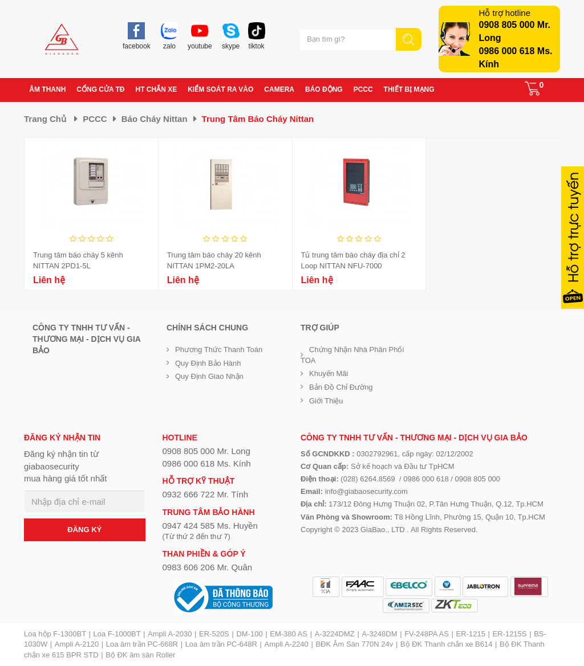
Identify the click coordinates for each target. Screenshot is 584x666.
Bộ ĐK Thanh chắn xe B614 (446, 644)
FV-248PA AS (426, 634)
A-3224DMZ (335, 634)
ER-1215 (470, 634)
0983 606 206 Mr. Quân (208, 567)
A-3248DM (379, 634)
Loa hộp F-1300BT (55, 634)
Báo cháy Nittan (154, 119)
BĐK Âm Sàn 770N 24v (354, 644)
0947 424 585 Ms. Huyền (210, 525)
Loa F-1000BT (117, 634)
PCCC (95, 119)
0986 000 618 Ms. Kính (207, 463)
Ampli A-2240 (287, 644)
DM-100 (249, 634)
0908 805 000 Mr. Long (206, 451)
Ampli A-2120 (77, 644)
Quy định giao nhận (209, 376)
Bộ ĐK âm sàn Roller (140, 655)
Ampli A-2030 (170, 634)
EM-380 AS (288, 634)
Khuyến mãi (328, 373)
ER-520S (214, 634)
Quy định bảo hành (208, 363)
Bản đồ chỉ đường (341, 387)
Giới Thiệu (326, 401)
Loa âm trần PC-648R (221, 644)
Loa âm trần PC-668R (142, 644)
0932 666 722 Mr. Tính (206, 494)
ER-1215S (510, 634)
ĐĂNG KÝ (84, 529)
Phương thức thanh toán (218, 349)
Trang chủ (45, 119)
